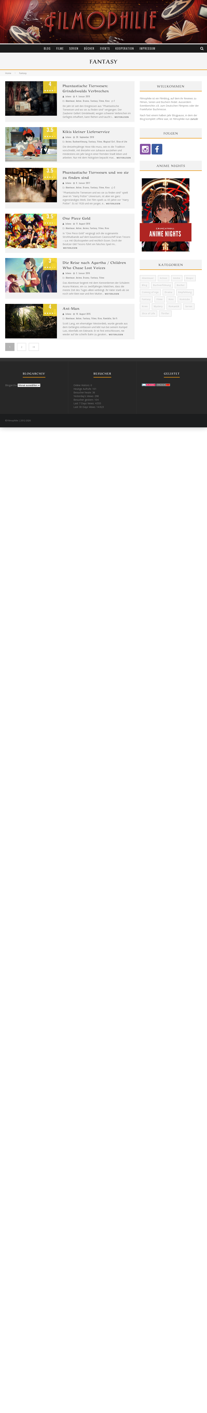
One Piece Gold (77, 217)
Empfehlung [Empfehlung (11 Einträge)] (185, 292)
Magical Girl (109, 141)
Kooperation (124, 48)
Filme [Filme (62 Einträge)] (160, 299)
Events (105, 48)
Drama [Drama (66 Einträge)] (168, 292)
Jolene (68, 96)
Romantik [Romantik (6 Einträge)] (174, 306)
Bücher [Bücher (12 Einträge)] (181, 285)
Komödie (107, 318)
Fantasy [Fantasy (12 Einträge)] (146, 299)
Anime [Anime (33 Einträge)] (176, 278)
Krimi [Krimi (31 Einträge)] (145, 306)
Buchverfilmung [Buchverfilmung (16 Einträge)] (162, 285)
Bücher (89, 48)
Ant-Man (71, 308)
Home (8, 73)
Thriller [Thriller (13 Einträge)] (165, 313)
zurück (194, 119)
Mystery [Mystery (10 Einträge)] (158, 306)
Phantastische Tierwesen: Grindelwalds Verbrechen (86, 88)
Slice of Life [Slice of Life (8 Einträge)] (148, 313)
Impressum (147, 48)
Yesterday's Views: (84, 396)
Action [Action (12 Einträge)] (163, 278)
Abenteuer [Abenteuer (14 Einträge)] (148, 278)
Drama (86, 101)
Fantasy (94, 101)
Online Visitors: (82, 385)
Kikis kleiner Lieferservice (86, 131)
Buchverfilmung (80, 141)
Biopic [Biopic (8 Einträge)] (190, 278)
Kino (107, 101)
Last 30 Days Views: (84, 407)
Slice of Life (121, 141)
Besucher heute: (82, 392)
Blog (47, 48)
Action (79, 101)
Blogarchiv (11, 385)
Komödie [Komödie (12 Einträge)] (185, 299)
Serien (73, 48)
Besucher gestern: (83, 399)
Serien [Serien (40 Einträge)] (188, 306)
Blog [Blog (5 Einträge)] (144, 285)
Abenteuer (70, 101)
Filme (60, 48)
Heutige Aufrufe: (82, 388)
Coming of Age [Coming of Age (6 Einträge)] (150, 292)
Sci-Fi (115, 318)
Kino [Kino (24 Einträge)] (171, 299)
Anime (68, 141)
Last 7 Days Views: (84, 403)
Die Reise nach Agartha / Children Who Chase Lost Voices (94, 265)
